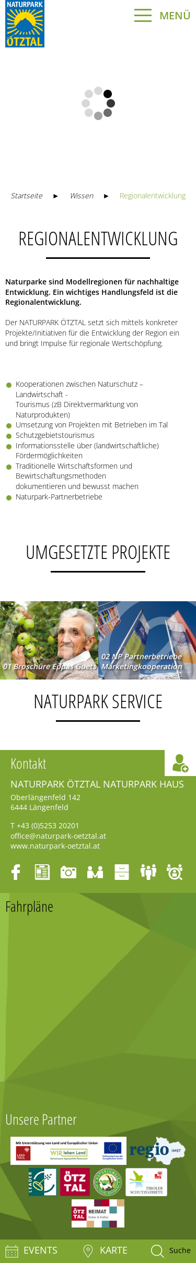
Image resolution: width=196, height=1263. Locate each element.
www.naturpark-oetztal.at (55, 846)
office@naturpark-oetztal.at (58, 836)
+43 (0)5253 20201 (48, 825)
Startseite (26, 195)
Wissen (81, 195)
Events (31, 1251)
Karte (105, 1251)
